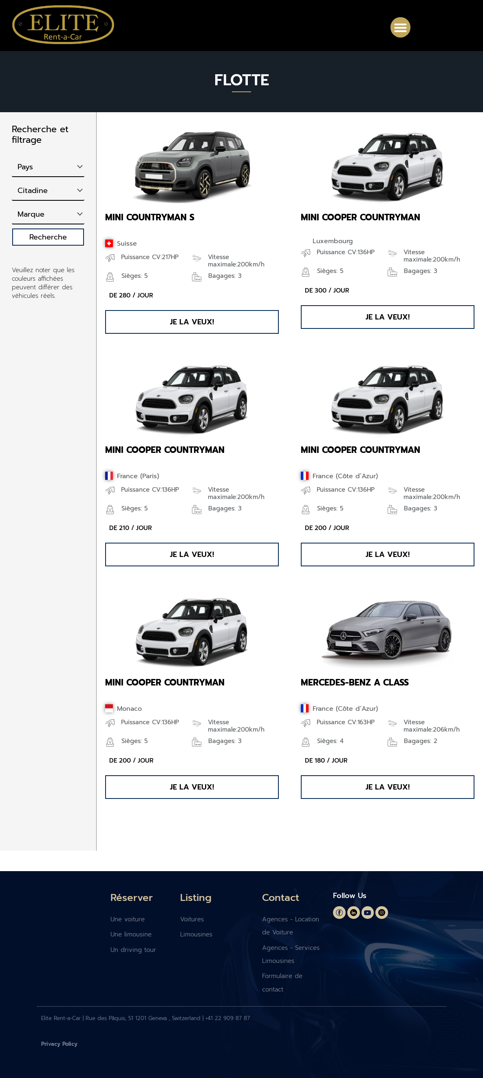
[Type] (48, 191)
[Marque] (48, 214)
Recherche (48, 237)
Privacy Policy (59, 1044)
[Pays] (48, 167)
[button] (400, 27)
